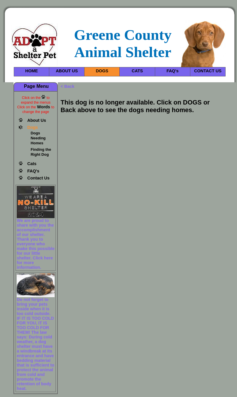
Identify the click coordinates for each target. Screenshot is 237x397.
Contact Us (38, 178)
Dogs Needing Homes (38, 138)
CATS (137, 71)
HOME (31, 71)
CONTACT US (207, 71)
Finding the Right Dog (41, 152)
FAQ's (173, 71)
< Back (68, 86)
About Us (36, 120)
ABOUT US (67, 71)
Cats (31, 163)
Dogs (32, 127)
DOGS (102, 71)
